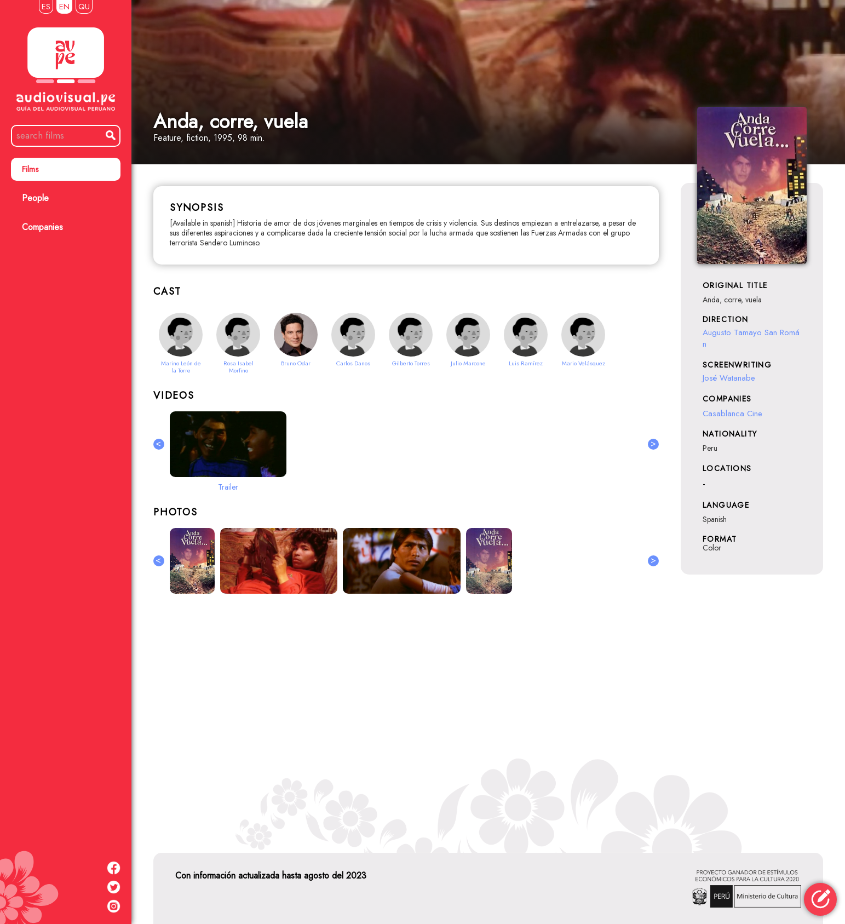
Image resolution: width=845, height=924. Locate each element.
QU (84, 7)
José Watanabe (729, 378)
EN (64, 7)
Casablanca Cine (732, 414)
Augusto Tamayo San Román (751, 338)
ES (46, 7)
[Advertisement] (406, 721)
